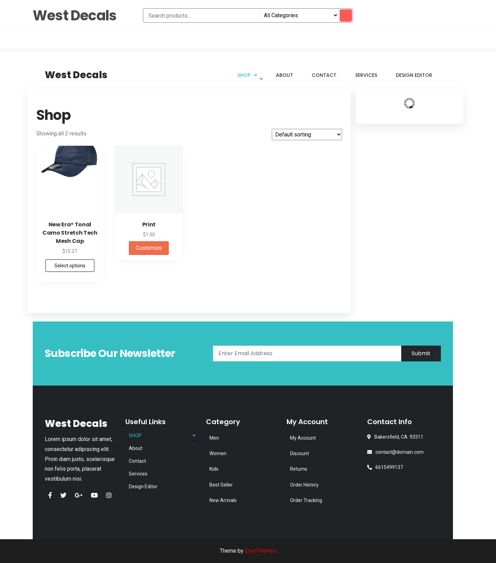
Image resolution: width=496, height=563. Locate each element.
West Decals (74, 15)
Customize (149, 248)
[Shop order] (307, 134)
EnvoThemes (260, 550)
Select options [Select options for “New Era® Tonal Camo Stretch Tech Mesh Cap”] (69, 265)
